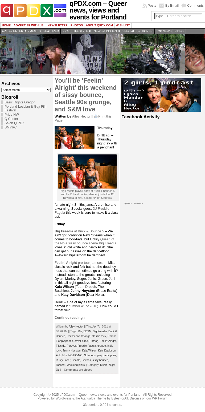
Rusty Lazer (63, 360)
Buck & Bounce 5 (91, 231)
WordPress (64, 398)
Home (6, 25)
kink (58, 355)
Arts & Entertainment (20, 31)
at (66, 231)
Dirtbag (93, 341)
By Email (172, 5)
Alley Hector (81, 116)
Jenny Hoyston (72, 350)
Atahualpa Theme (93, 398)
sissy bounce (100, 360)
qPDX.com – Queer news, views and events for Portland (100, 395)
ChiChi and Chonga (78, 336)
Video (178, 31)
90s (79, 331)
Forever (71, 345)
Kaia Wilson (89, 350)
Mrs (64, 355)
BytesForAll (119, 398)
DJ (95, 209)
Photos (77, 25)
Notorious (90, 355)
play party (103, 355)
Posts (152, 5)
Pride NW (12, 114)
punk (113, 355)
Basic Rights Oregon (20, 102)
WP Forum (159, 398)
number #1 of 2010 (83, 306)
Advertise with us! (29, 25)
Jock (66, 31)
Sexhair (86, 360)
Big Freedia (107, 243)
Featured (51, 31)
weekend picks (76, 364)
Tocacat (60, 364)
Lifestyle (80, 31)
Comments (195, 5)
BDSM (88, 331)
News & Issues (105, 31)
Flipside (60, 345)
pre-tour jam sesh (79, 263)
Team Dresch (86, 287)
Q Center (11, 119)
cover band (81, 341)
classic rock (99, 336)
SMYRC (11, 127)
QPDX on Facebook (133, 203)
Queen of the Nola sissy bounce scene (84, 241)
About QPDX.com (99, 25)
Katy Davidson (107, 350)
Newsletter (57, 25)
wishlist (123, 25)
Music (103, 364)
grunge (101, 345)
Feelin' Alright (108, 341)
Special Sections (136, 31)
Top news (163, 31)
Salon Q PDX (14, 123)
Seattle (76, 360)
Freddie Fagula (86, 345)
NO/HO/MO (75, 355)
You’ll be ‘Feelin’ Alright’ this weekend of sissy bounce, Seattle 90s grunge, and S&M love (86, 95)
